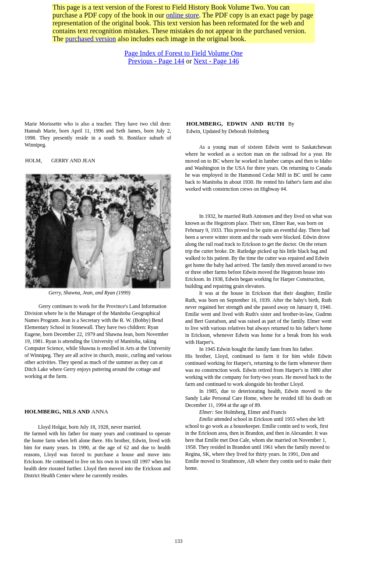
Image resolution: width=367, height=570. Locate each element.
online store (182, 15)
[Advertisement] (183, 46)
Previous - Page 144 (156, 61)
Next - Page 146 (216, 61)
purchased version (90, 38)
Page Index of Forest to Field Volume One (183, 53)
